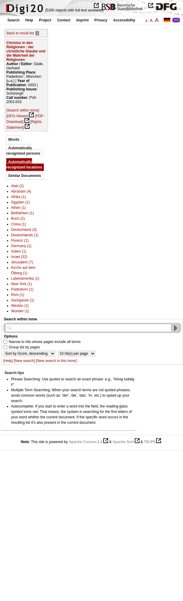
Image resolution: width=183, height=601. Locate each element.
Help (29, 20)
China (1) (18, 224)
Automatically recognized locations (24, 164)
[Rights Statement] (23, 125)
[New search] (24, 361)
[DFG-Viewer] (17, 116)
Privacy (101, 20)
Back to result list (20, 33)
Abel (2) (17, 186)
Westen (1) (20, 306)
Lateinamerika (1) (25, 278)
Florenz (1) (20, 240)
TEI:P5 (149, 442)
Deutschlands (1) (25, 235)
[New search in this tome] (56, 361)
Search (14, 20)
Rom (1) (17, 295)
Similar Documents (24, 176)
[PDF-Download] (25, 119)
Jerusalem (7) (22, 262)
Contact (64, 20)
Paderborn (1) (22, 289)
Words (13, 139)
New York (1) (21, 284)
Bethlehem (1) (22, 213)
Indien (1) (19, 251)
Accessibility (124, 20)
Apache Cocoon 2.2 (85, 442)
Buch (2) (18, 218)
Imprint (82, 20)
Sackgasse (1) (22, 300)
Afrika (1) (18, 197)
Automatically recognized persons (23, 151)
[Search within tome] (22, 110)
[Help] (8, 361)
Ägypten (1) (20, 202)
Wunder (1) (20, 311)
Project (45, 20)
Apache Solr (123, 442)
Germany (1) (21, 246)
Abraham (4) (21, 191)
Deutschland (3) (24, 230)
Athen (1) (18, 208)
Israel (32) (19, 257)
